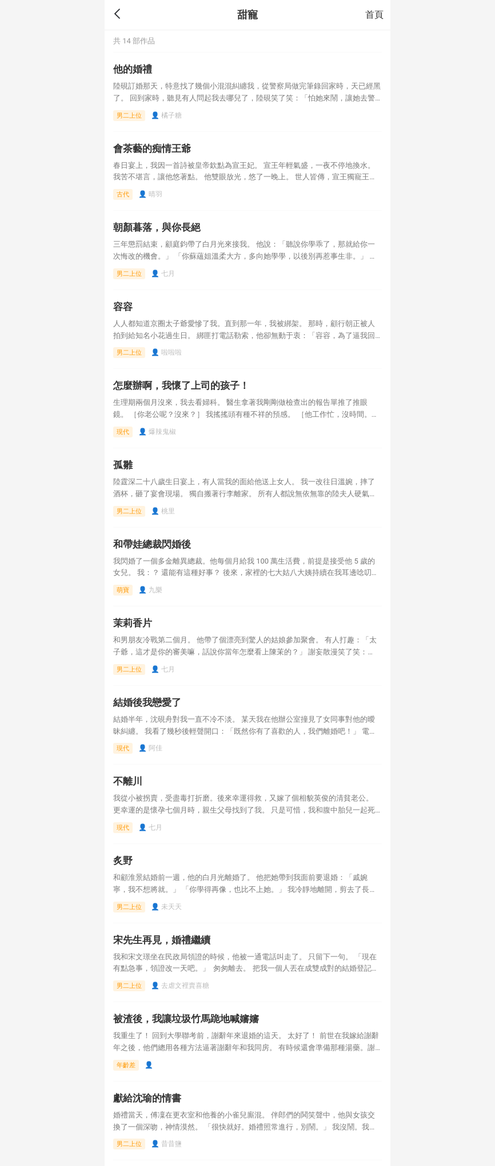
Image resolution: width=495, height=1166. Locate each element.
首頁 (374, 14)
